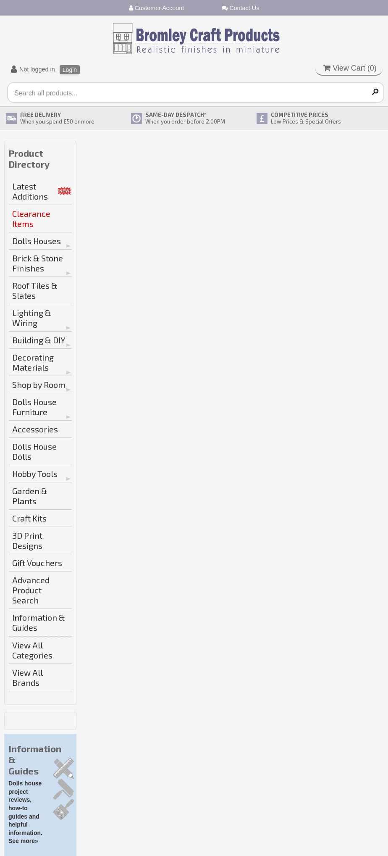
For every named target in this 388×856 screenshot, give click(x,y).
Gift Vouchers (37, 563)
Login (70, 70)
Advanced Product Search (31, 590)
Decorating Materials (33, 362)
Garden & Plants (29, 496)
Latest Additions (30, 191)
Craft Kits (29, 518)
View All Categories (32, 650)
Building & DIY (39, 340)
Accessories (35, 429)
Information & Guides (38, 622)
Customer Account (156, 8)
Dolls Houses (36, 241)
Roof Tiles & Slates (35, 290)
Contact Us (240, 8)
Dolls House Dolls (34, 451)
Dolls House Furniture (34, 407)
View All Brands (27, 677)
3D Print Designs (27, 540)
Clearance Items (31, 218)
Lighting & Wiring (31, 318)
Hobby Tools (35, 474)
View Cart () (350, 68)
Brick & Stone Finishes (37, 263)
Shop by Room (39, 384)
